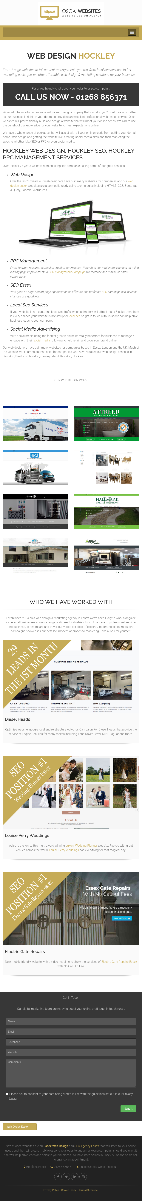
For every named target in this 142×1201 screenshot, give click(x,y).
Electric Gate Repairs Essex (119, 961)
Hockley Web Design (34, 150)
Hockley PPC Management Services (68, 154)
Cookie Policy (68, 1189)
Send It (128, 1108)
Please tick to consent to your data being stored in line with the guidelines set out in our (69, 1096)
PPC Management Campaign (67, 272)
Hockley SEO (87, 150)
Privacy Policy (51, 1189)
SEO (104, 292)
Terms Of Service (88, 1189)
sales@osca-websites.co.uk (96, 1167)
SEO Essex (20, 285)
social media (41, 340)
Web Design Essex (20, 1126)
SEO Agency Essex (87, 1146)
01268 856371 (63, 1167)
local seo (74, 316)
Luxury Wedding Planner (81, 845)
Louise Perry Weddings (64, 850)
